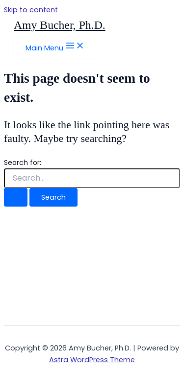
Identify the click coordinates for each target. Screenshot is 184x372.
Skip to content (31, 10)
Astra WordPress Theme (92, 360)
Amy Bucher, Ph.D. (59, 25)
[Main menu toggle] (55, 46)
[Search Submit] (15, 197)
